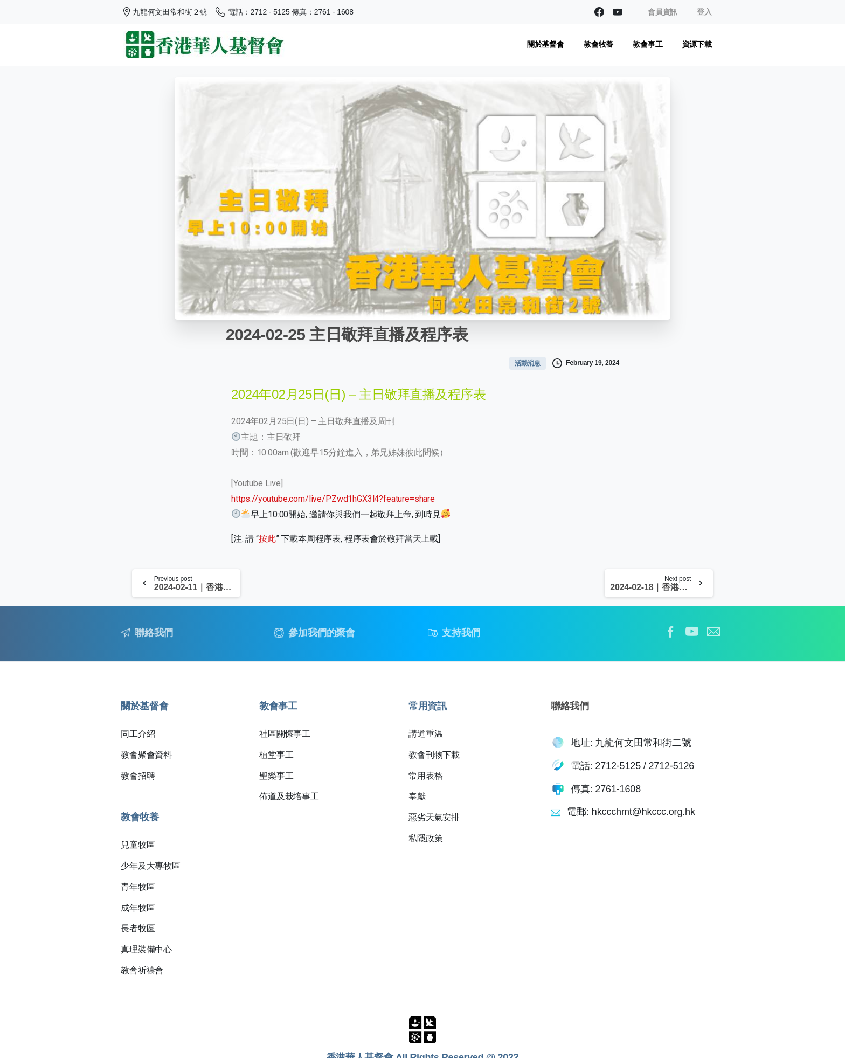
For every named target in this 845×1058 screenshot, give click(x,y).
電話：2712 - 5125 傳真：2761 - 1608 (285, 12)
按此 (267, 539)
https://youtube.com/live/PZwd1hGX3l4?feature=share (333, 499)
